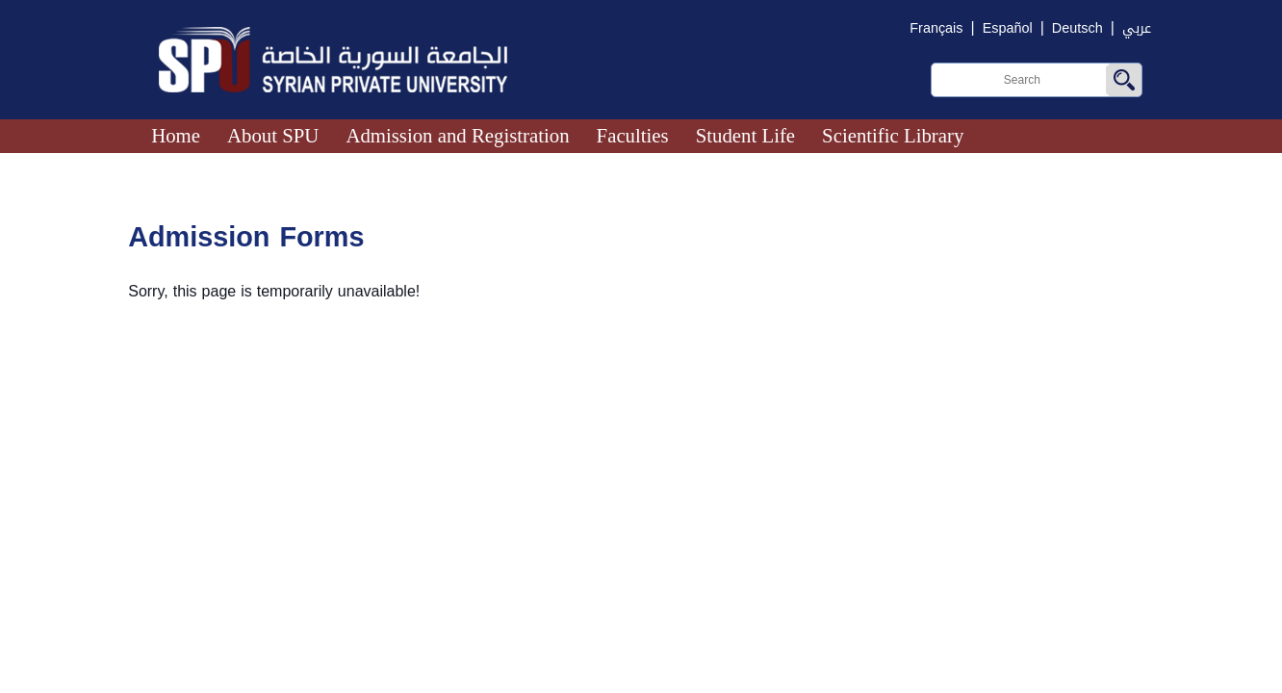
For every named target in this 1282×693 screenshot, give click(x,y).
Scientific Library (892, 135)
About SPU (273, 135)
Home (175, 135)
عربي (1136, 28)
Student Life (745, 135)
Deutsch (1077, 28)
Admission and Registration (457, 135)
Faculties (633, 135)
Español (1008, 28)
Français (936, 28)
